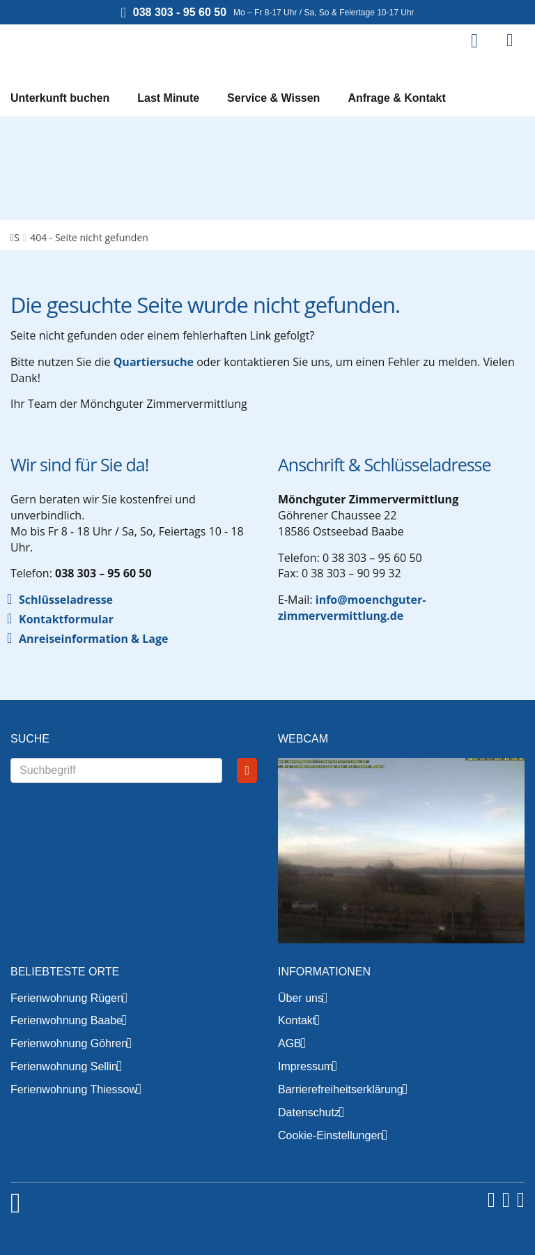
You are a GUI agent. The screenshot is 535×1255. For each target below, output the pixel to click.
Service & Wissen (273, 98)
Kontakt (297, 1020)
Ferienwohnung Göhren (68, 1043)
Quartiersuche (154, 362)
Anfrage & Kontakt (396, 98)
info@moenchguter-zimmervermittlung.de (352, 607)
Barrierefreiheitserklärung (340, 1089)
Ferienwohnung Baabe (66, 1020)
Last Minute (168, 98)
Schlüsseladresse (66, 599)
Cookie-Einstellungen (330, 1135)
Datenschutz (309, 1112)
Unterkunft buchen (59, 98)
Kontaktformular (66, 619)
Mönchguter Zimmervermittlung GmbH (97, 49)
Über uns (300, 998)
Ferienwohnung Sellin (64, 1066)
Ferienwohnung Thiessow (73, 1089)
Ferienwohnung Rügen (66, 998)
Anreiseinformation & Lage (93, 638)
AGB (290, 1043)
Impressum (305, 1066)
